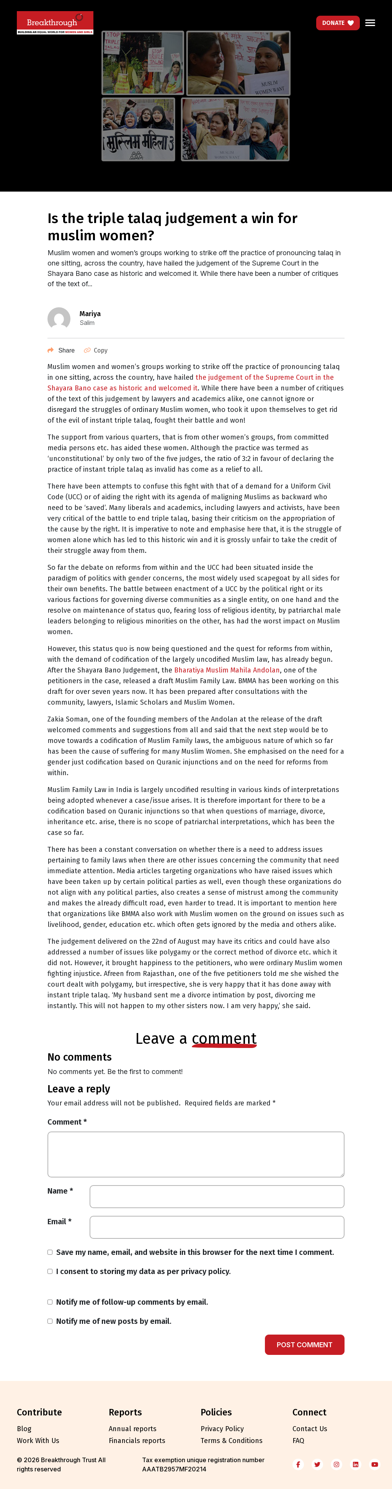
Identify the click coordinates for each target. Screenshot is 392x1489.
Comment (67, 1122)
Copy (96, 350)
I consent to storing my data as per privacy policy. (143, 1271)
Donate (338, 22)
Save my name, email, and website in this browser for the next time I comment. (195, 1252)
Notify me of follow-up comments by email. (132, 1302)
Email (59, 1221)
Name (60, 1190)
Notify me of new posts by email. (114, 1321)
